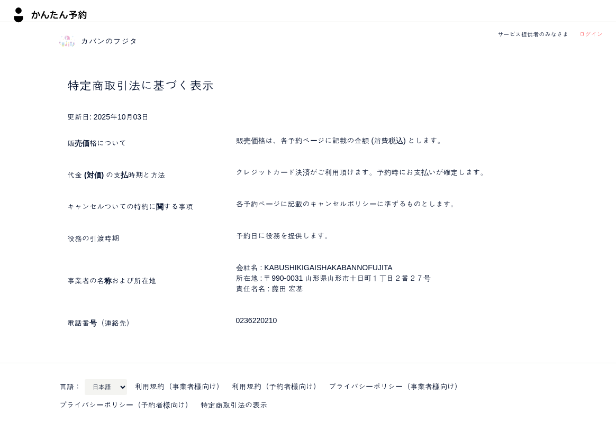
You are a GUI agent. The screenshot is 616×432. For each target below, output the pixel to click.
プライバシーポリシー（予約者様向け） (126, 405)
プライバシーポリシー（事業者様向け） (395, 386)
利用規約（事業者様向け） (179, 386)
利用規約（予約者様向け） (276, 386)
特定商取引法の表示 (234, 405)
